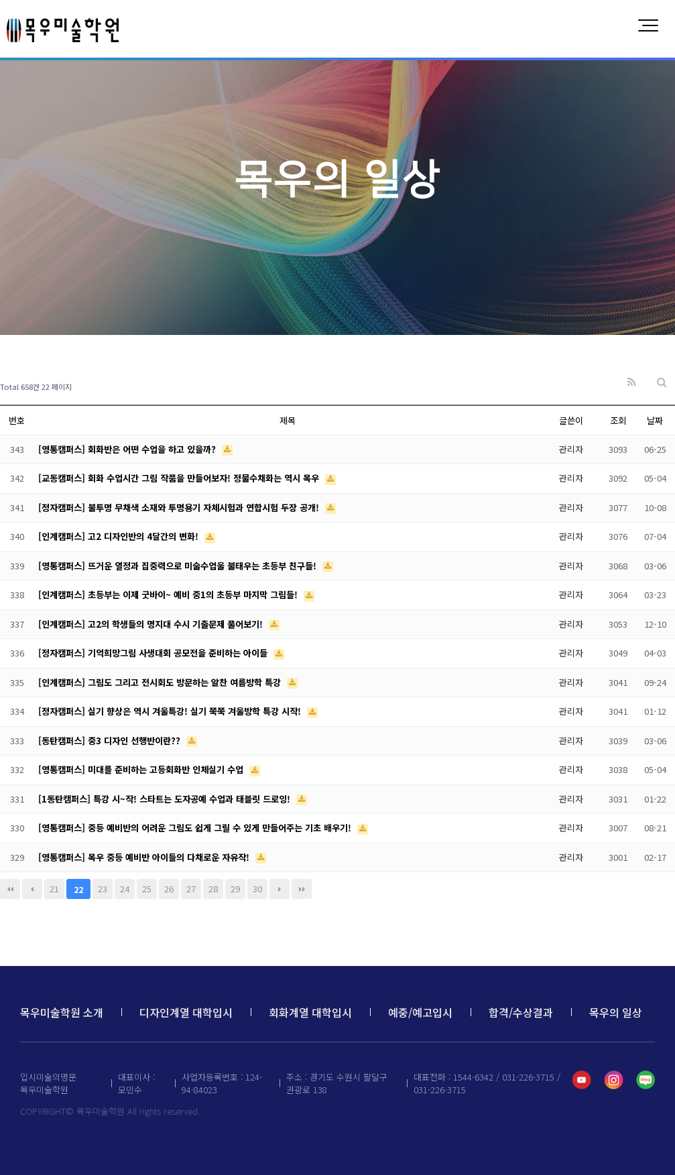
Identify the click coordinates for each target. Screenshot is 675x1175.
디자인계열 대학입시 (186, 1012)
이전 (32, 889)
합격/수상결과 (521, 1012)
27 (191, 888)
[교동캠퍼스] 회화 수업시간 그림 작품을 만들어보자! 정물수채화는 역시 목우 (180, 478)
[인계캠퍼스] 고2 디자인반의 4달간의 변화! (119, 536)
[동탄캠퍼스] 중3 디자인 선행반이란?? (110, 740)
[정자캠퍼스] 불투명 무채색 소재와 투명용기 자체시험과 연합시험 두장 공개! (180, 507)
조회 (618, 420)
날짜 (655, 420)
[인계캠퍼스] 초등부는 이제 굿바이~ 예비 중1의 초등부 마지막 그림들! (169, 594)
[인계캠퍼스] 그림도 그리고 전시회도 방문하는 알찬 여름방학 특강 (161, 682)
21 (54, 888)
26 (169, 888)
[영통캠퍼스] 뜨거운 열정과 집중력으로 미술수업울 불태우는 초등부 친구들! (178, 565)
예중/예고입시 (420, 1012)
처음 (10, 889)
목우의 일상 (615, 1012)
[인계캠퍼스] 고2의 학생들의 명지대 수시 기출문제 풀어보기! (151, 624)
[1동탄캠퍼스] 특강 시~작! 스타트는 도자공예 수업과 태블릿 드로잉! (165, 798)
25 (146, 888)
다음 (279, 889)
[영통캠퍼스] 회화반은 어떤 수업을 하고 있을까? (128, 449)
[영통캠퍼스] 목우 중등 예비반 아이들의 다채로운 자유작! (145, 857)
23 (102, 888)
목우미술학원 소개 (61, 1012)
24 (124, 888)
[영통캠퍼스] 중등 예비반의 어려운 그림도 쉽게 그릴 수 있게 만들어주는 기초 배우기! (196, 827)
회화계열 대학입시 (310, 1012)
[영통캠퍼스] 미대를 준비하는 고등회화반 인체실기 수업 (142, 769)
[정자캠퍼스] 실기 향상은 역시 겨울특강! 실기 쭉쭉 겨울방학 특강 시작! (171, 711)
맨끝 (302, 889)
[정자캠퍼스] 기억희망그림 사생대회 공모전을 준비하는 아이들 (154, 652)
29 (235, 888)
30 (257, 888)
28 (213, 888)
